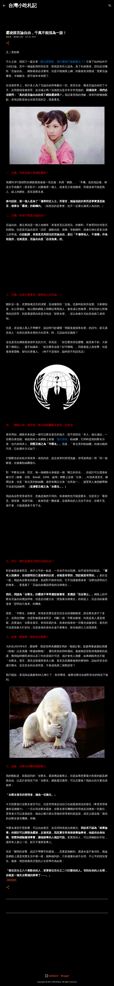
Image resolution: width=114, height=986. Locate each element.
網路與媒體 (11, 880)
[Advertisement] (57, 267)
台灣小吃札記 (22, 5)
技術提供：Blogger (57, 975)
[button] (8, 43)
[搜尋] (110, 5)
